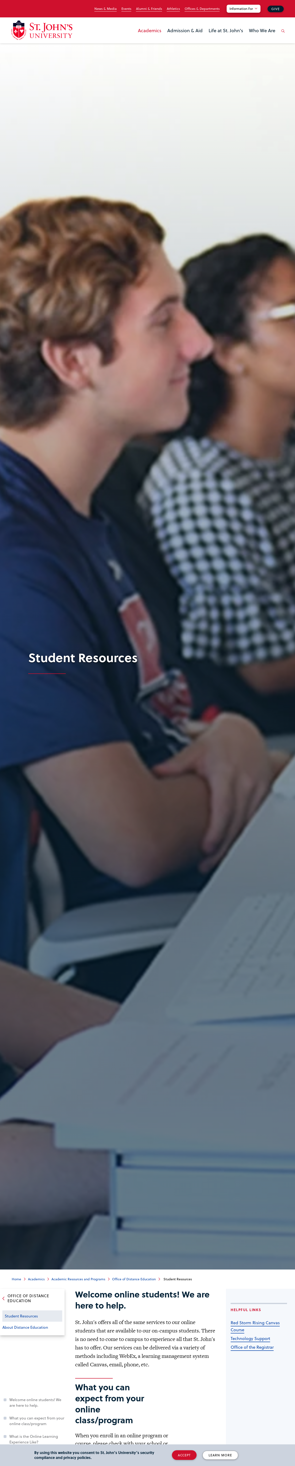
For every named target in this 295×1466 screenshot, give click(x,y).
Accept (184, 1455)
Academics (149, 30)
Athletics (173, 9)
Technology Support (250, 1338)
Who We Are (262, 30)
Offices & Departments (202, 9)
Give (275, 8)
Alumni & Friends (149, 9)
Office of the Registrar (252, 1347)
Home (16, 1279)
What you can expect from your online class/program (36, 1420)
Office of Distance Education (134, 1279)
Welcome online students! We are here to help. (35, 1402)
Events (126, 9)
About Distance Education (25, 1327)
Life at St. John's (226, 30)
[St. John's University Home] (41, 30)
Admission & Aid (185, 30)
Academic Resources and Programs (78, 1279)
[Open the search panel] (282, 34)
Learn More (220, 1455)
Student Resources (21, 1316)
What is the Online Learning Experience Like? (33, 1439)
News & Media (105, 9)
